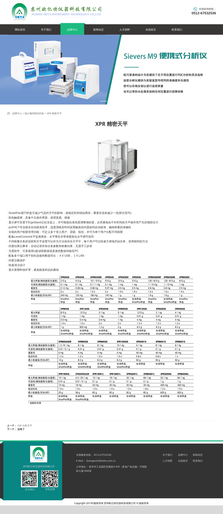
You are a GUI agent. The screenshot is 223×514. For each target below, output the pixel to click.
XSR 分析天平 (24, 425)
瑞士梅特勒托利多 (34, 113)
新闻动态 (98, 29)
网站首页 (20, 29)
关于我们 (46, 29)
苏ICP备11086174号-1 (111, 509)
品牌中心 (72, 29)
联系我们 (177, 29)
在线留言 (150, 29)
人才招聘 (124, 29)
